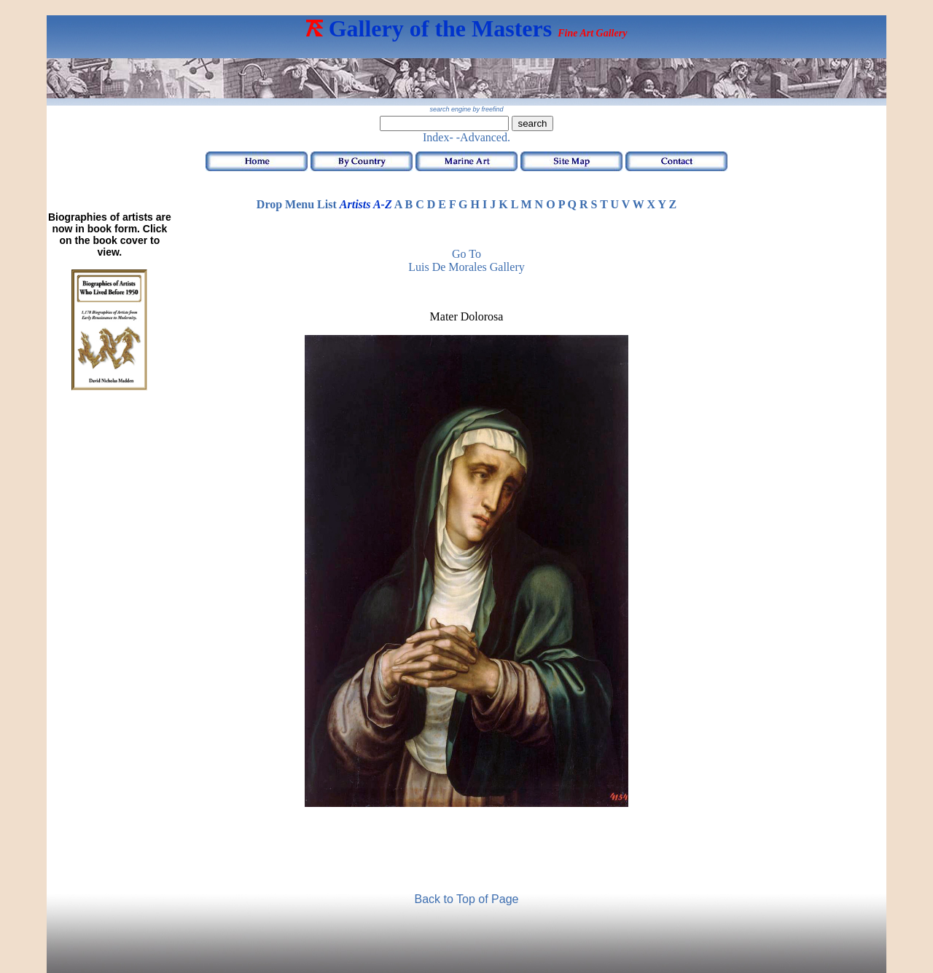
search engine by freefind (466, 109)
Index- (438, 137)
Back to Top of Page (467, 899)
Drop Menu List (297, 204)
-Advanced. (483, 137)
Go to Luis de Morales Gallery (466, 260)
